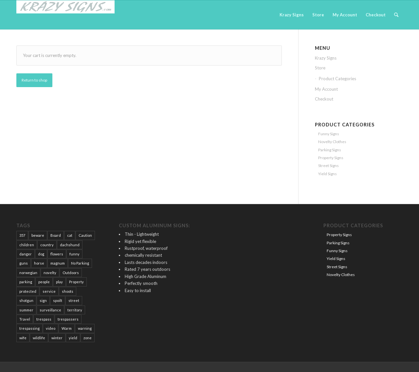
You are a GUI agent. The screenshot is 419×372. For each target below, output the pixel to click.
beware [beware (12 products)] (37, 235)
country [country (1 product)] (47, 245)
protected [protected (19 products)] (27, 291)
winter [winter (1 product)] (57, 338)
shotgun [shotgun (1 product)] (26, 300)
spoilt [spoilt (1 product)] (57, 300)
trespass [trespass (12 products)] (43, 319)
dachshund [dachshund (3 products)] (70, 245)
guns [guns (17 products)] (23, 263)
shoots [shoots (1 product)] (67, 291)
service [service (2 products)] (49, 291)
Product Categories (337, 78)
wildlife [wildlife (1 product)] (39, 338)
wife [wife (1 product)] (23, 338)
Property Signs (330, 157)
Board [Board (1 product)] (55, 235)
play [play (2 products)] (59, 282)
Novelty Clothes (332, 141)
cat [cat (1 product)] (69, 235)
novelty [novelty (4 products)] (50, 272)
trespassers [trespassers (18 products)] (68, 319)
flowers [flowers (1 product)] (56, 254)
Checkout (324, 99)
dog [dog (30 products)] (41, 254)
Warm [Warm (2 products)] (67, 328)
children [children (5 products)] (26, 245)
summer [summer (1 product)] (26, 310)
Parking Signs (329, 149)
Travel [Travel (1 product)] (24, 319)
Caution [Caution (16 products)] (85, 235)
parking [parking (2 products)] (25, 282)
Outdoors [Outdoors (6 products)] (71, 272)
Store (320, 67)
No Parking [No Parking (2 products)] (80, 263)
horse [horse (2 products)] (39, 263)
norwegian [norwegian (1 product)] (28, 272)
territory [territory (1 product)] (74, 310)
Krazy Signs (326, 58)
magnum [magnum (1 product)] (57, 263)
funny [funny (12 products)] (74, 254)
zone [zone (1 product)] (87, 338)
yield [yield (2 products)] (73, 338)
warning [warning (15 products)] (85, 328)
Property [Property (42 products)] (76, 282)
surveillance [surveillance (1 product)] (50, 310)
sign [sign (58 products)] (43, 300)
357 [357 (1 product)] (22, 235)
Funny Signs (328, 133)
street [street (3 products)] (73, 300)
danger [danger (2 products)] (25, 254)
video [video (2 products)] (50, 328)
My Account (326, 89)
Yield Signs (327, 173)
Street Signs (328, 165)
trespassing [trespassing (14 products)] (29, 328)
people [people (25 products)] (44, 282)
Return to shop (34, 80)
